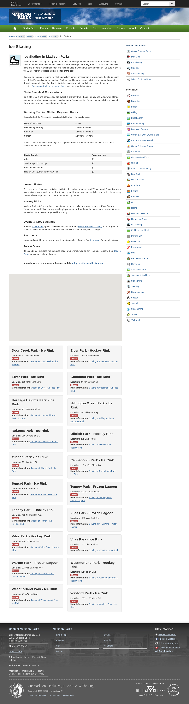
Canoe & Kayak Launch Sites (143, 134)
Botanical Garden (137, 129)
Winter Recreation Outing (90, 226)
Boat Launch (135, 118)
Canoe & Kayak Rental (140, 140)
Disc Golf (133, 56)
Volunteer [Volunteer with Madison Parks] (108, 646)
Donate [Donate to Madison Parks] (121, 28)
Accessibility (55, 695)
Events (44, 28)
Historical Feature (137, 213)
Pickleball (133, 241)
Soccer (132, 297)
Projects (70, 28)
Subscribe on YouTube (169, 648)
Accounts (103, 4)
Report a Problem (57, 4)
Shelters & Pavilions (138, 275)
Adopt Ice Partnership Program (87, 263)
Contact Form (15, 651)
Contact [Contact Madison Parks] (144, 28)
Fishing (132, 191)
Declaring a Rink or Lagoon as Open (49, 86)
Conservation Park (138, 157)
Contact (118, 4)
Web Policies (68, 695)
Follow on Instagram (168, 643)
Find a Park (29, 28)
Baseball (133, 95)
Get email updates (167, 634)
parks (29, 36)
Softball (132, 303)
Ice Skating (134, 62)
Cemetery (134, 151)
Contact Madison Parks (24, 629)
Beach (132, 106)
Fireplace (133, 185)
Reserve (57, 28)
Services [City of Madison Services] (77, 4)
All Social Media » (164, 651)
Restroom (134, 264)
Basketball (134, 101)
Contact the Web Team (37, 695)
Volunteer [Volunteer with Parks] (107, 28)
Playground (134, 247)
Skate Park (134, 281)
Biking (132, 112)
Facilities (53, 36)
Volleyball (133, 320)
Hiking (132, 208)
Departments (35, 4)
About (132, 28)
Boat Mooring (135, 123)
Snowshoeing (135, 73)
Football (133, 196)
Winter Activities (136, 45)
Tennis (132, 314)
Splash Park (135, 309)
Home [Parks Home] (15, 28)
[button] (92, 300)
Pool (131, 253)
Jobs (90, 4)
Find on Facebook (167, 639)
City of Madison (16, 36)
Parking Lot (134, 236)
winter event (37, 226)
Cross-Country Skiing (139, 51)
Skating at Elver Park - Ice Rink (45, 388)
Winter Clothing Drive (139, 79)
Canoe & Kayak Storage (140, 146)
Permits (84, 28)
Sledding (133, 68)
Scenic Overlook (137, 269)
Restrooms (95, 240)
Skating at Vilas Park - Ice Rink (103, 550)
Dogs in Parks (135, 179)
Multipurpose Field (138, 230)
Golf (95, 28)
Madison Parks (62, 629)
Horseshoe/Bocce (137, 219)
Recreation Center (138, 258)
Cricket (132, 163)
